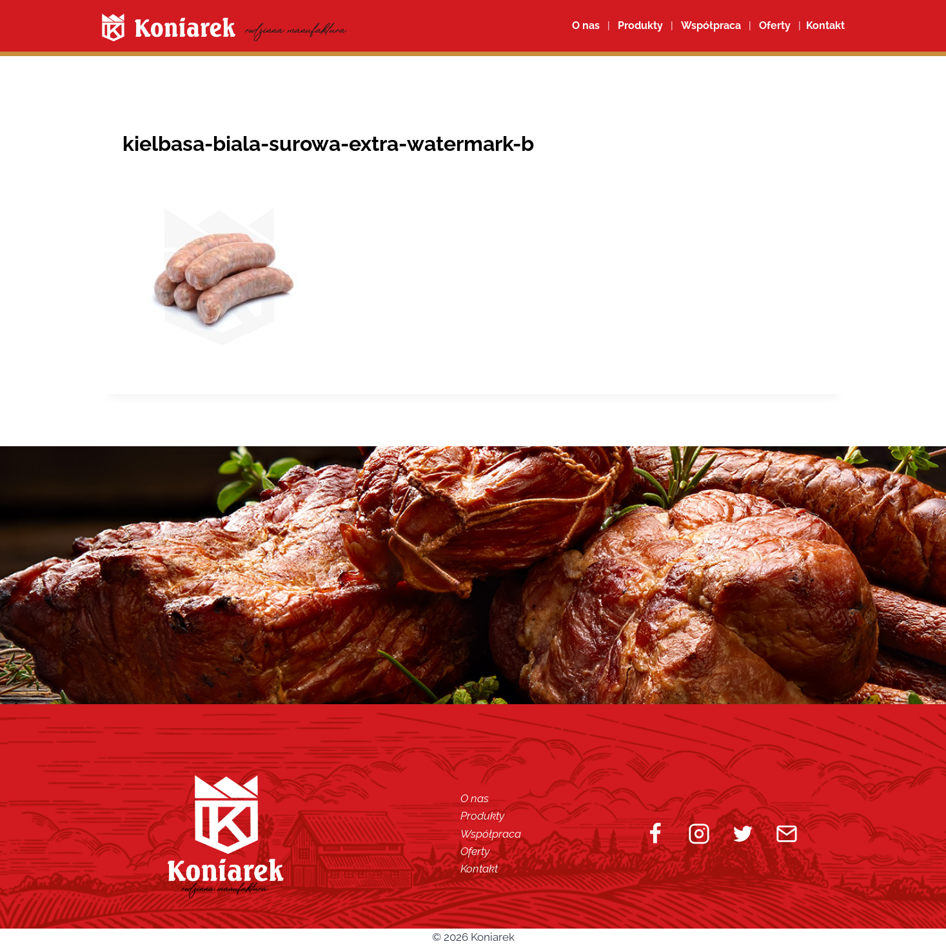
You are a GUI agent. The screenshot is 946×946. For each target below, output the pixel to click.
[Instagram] (699, 834)
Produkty (482, 815)
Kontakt (479, 868)
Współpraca (711, 25)
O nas (586, 25)
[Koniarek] (224, 27)
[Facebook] (655, 834)
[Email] (787, 834)
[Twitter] (743, 834)
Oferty (474, 851)
